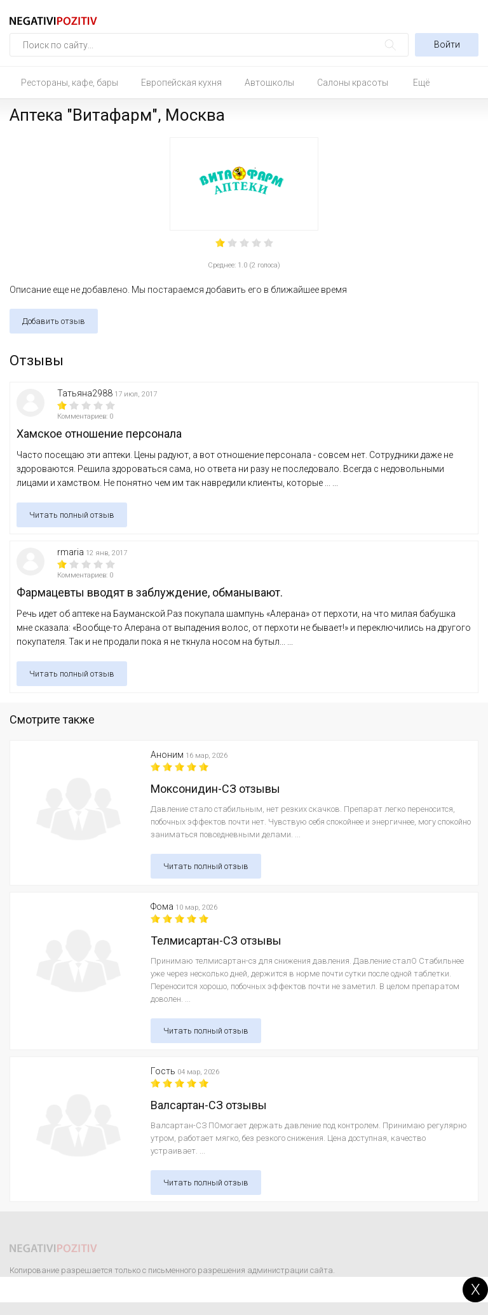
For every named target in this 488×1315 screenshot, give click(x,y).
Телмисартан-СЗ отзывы (216, 940)
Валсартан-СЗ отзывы (209, 1105)
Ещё (421, 83)
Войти (447, 44)
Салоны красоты (352, 83)
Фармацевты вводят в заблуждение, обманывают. (150, 592)
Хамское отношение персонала (99, 433)
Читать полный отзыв (71, 515)
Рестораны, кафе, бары (69, 83)
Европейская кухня (181, 83)
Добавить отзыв (53, 321)
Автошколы (269, 83)
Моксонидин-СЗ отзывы (215, 788)
